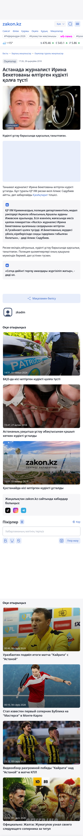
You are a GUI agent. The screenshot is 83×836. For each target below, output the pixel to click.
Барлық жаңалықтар (21, 53)
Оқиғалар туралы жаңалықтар (48, 53)
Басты (5, 53)
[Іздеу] (70, 24)
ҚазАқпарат (40, 195)
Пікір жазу (72, 540)
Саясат (6, 31)
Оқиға (35, 31)
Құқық (44, 31)
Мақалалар (56, 31)
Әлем (16, 31)
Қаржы (25, 31)
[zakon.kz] (12, 24)
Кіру (78, 521)
